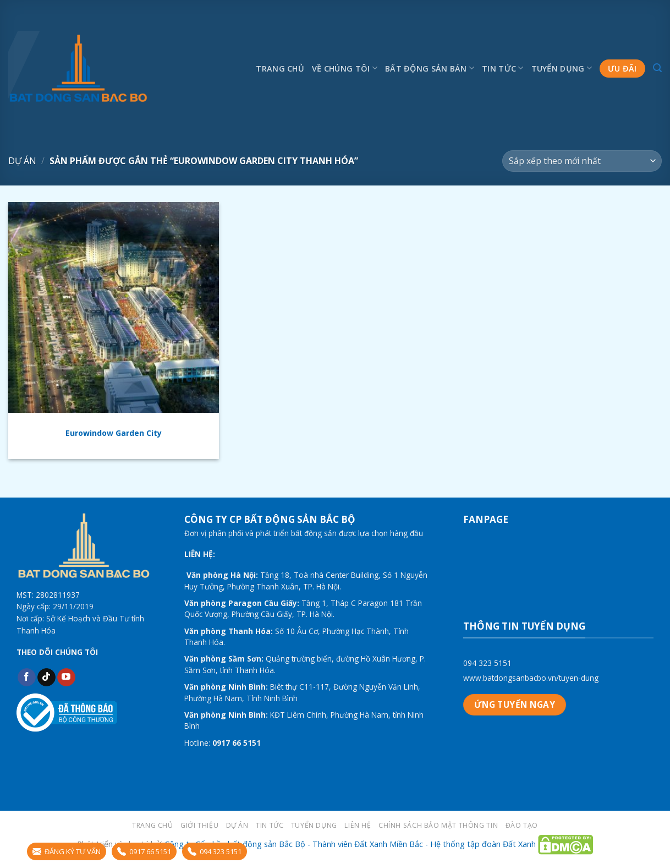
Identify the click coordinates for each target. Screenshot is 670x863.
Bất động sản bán (429, 68)
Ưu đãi (622, 68)
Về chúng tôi (344, 68)
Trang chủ (280, 68)
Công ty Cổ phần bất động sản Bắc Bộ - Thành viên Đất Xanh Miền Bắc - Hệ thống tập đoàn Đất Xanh (350, 844)
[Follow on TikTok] (46, 677)
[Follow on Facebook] (27, 677)
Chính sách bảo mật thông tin (438, 825)
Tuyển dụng (561, 68)
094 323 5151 (487, 663)
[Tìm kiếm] (657, 68)
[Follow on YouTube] (66, 677)
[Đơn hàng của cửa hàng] (582, 161)
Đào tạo (522, 825)
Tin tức (503, 68)
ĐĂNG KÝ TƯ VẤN (66, 851)
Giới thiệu (199, 825)
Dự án (22, 161)
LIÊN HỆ (357, 825)
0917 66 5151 (144, 851)
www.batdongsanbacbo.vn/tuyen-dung (530, 678)
